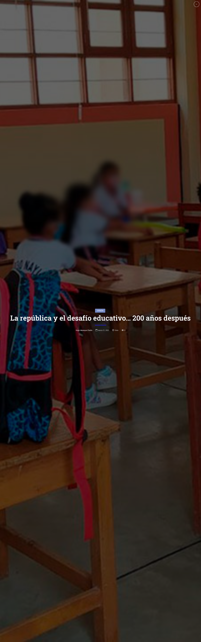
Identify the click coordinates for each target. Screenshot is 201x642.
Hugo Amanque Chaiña (84, 302)
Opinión (100, 282)
